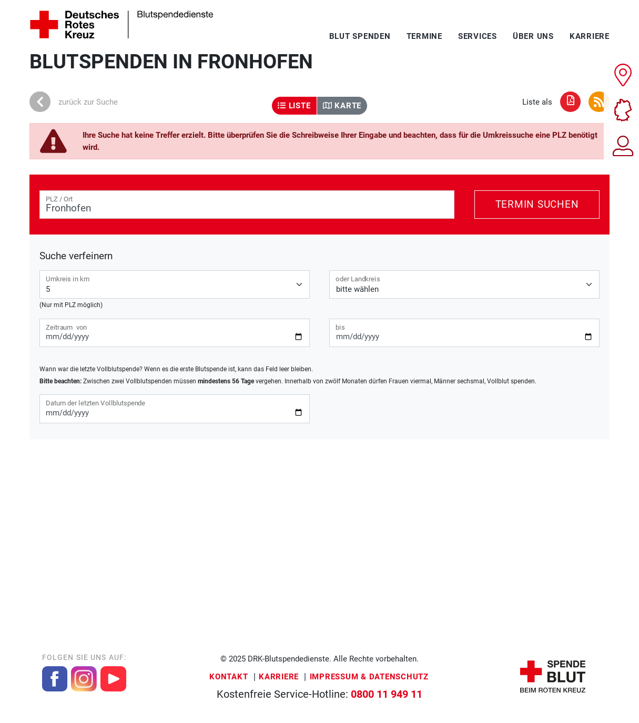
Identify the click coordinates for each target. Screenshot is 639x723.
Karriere (590, 36)
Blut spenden (360, 36)
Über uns (533, 36)
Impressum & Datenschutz (369, 676)
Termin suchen (537, 204)
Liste (294, 105)
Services (477, 36)
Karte (342, 105)
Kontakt (228, 676)
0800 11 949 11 (386, 694)
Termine (424, 36)
